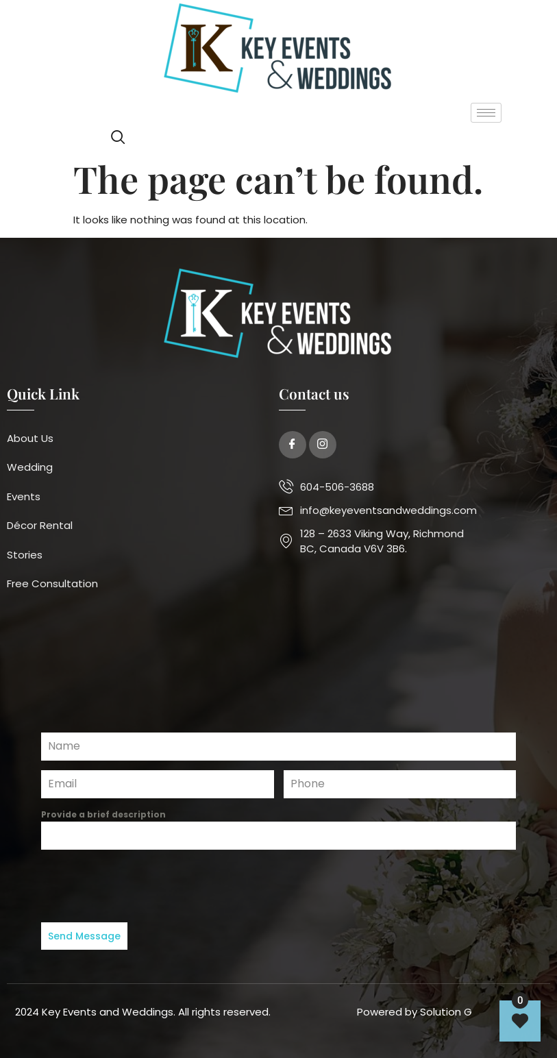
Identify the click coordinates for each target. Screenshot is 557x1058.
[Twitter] (322, 444)
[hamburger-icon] (486, 113)
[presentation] (278, 886)
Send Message (84, 936)
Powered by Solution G (414, 1008)
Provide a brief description (103, 814)
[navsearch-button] (118, 139)
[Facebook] (292, 444)
